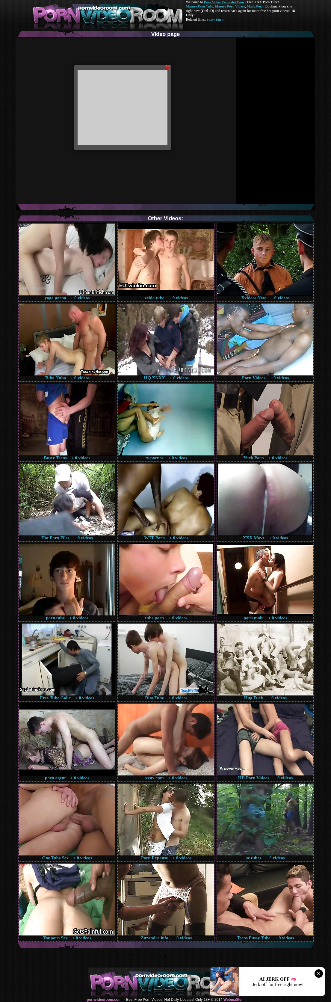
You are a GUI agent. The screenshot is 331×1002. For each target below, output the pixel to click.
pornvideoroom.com (104, 1000)
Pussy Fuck (215, 19)
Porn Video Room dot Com (224, 2)
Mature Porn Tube (200, 6)
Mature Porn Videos (230, 6)
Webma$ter (233, 1000)
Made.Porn (255, 6)
